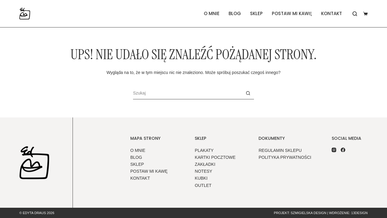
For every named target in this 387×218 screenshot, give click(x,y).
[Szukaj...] (187, 93)
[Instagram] (334, 150)
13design (359, 213)
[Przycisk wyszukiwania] (248, 93)
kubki (201, 178)
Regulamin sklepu (280, 150)
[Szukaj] (355, 13)
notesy (203, 171)
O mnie (212, 13)
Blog (235, 13)
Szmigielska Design (308, 213)
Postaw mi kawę (292, 13)
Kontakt (331, 13)
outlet (203, 185)
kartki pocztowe (215, 157)
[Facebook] (343, 150)
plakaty (204, 150)
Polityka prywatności (285, 157)
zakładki (205, 164)
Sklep (256, 13)
